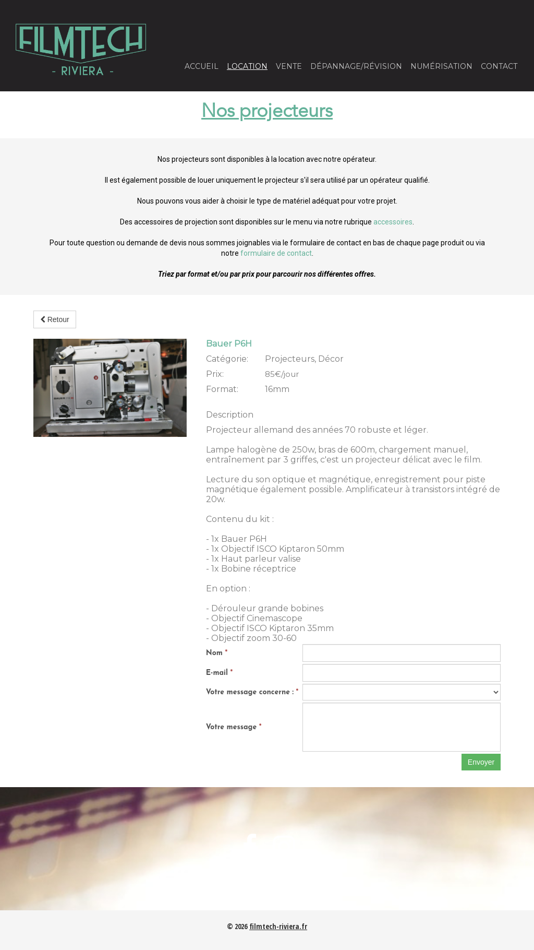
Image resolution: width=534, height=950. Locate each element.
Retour (54, 319)
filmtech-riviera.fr (278, 926)
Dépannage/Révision (356, 66)
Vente (289, 66)
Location (247, 66)
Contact (499, 66)
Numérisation (441, 66)
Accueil (202, 66)
